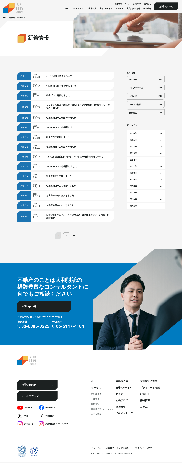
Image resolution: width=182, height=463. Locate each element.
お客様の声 (91, 8)
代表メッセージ (124, 413)
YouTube (145, 79)
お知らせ (147, 4)
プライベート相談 (150, 388)
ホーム (67, 8)
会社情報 (147, 8)
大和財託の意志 (133, 8)
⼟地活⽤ (95, 399)
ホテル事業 (96, 414)
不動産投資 (96, 394)
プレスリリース (145, 87)
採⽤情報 (118, 4)
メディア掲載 (145, 104)
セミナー (119, 8)
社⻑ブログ (137, 4)
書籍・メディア (106, 8)
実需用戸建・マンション (102, 409)
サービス (96, 388)
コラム (127, 4)
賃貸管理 (95, 404)
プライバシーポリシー (145, 448)
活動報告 (145, 112)
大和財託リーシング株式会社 (117, 448)
